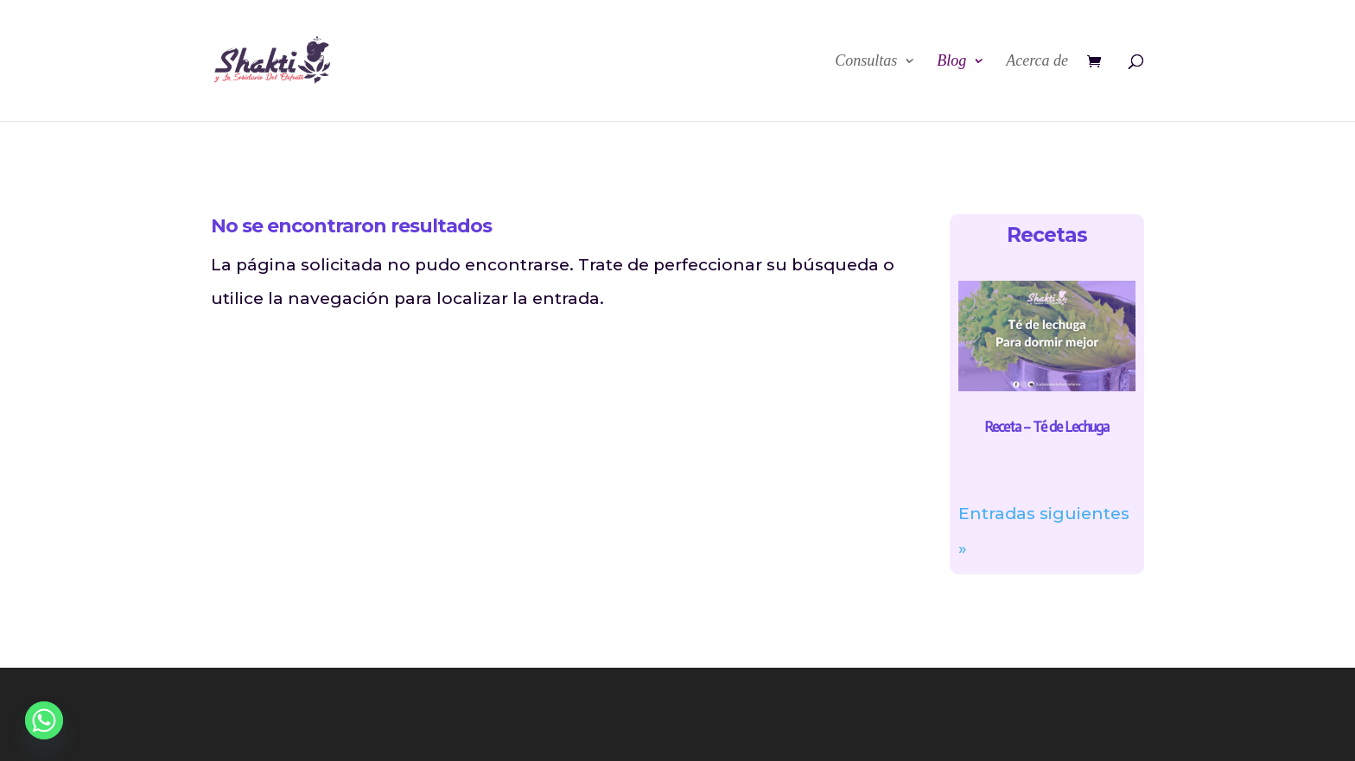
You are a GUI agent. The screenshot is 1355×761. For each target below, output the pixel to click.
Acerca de (1037, 61)
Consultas (866, 61)
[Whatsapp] (44, 720)
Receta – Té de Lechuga (1046, 426)
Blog (951, 61)
